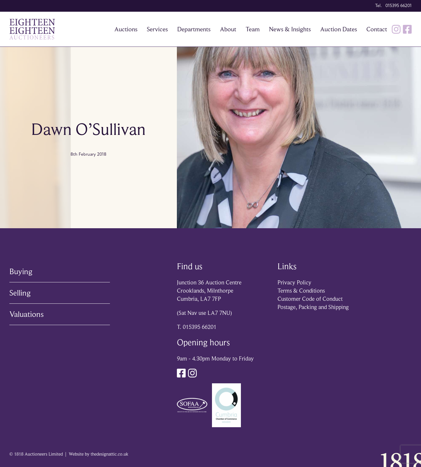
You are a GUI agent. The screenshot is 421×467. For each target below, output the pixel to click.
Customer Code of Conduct (310, 299)
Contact (376, 29)
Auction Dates (338, 29)
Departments (193, 29)
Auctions (125, 29)
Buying (20, 271)
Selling (20, 293)
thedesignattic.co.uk (109, 454)
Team (253, 29)
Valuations (26, 314)
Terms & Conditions (301, 290)
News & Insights (290, 29)
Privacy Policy (294, 282)
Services (157, 29)
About (228, 29)
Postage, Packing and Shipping (313, 307)
